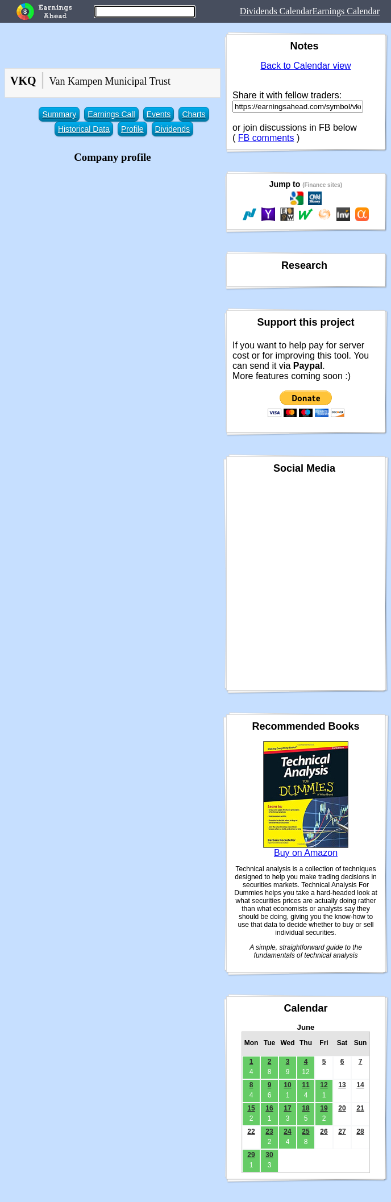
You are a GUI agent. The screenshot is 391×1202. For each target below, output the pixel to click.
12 (323, 1085)
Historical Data (84, 129)
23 (269, 1132)
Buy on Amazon (306, 853)
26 (323, 1132)
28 (360, 1132)
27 (342, 1132)
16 (269, 1108)
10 (287, 1085)
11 (305, 1085)
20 (342, 1108)
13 (342, 1085)
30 (269, 1155)
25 (305, 1132)
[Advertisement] (113, 246)
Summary (59, 114)
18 (305, 1108)
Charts (193, 114)
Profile (132, 129)
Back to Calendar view (305, 65)
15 (251, 1108)
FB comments (266, 138)
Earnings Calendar (346, 11)
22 (251, 1132)
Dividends (172, 129)
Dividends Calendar (276, 11)
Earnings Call (111, 114)
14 (360, 1085)
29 (251, 1155)
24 (287, 1132)
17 (287, 1108)
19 (323, 1108)
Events (159, 114)
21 (360, 1108)
